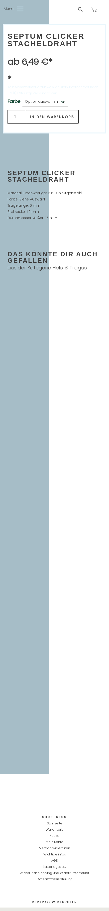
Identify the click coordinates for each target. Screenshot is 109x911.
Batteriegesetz (55, 866)
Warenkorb (55, 829)
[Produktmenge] (16, 117)
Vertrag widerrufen (54, 848)
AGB (54, 860)
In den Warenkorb (52, 116)
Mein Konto (54, 842)
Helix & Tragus (69, 267)
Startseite (54, 823)
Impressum (54, 879)
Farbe (13, 101)
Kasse (54, 835)
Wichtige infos (54, 854)
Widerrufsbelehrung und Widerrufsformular (54, 873)
